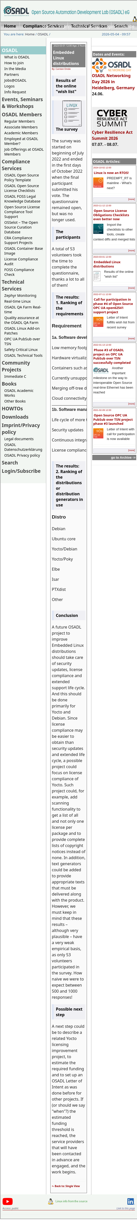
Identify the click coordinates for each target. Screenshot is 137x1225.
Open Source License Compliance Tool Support (22, 212)
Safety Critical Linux (21, 349)
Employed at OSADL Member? (21, 141)
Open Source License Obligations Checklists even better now (111, 214)
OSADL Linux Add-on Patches (22, 331)
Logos (9, 86)
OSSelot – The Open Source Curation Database (21, 227)
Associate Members (21, 127)
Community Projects (16, 366)
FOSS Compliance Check (19, 272)
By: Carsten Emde (61, 69)
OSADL (43, 34)
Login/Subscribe (119, 26)
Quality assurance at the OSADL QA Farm (21, 320)
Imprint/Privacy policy (79, 26)
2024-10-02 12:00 (102, 167)
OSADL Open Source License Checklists (21, 188)
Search (10, 462)
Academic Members (21, 132)
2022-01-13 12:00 (102, 345)
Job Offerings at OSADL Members (24, 152)
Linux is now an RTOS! (111, 172)
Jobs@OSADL (15, 80)
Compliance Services (16, 165)
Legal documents (19, 438)
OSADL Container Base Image (23, 251)
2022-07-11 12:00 (102, 294)
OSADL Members (22, 114)
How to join (14, 62)
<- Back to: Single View (66, 1186)
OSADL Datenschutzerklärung (23, 447)
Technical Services (13, 285)
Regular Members (19, 121)
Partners (11, 74)
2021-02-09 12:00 (102, 410)
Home (48, 26)
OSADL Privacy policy (22, 455)
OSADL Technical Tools (23, 355)
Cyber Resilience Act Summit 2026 (112, 133)
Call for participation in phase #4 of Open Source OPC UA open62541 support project (113, 305)
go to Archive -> (123, 457)
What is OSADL (17, 57)
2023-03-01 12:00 (102, 257)
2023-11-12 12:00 (102, 205)
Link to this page (126, 1208)
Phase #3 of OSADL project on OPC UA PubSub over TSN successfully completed (112, 356)
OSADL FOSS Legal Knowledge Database (22, 199)
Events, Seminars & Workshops (22, 102)
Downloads (15, 416)
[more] (131, 199)
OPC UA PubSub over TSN (22, 341)
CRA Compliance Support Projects (18, 240)
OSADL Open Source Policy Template (21, 177)
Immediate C (15, 376)
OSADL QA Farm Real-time (22, 309)
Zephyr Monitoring (20, 295)
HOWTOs (12, 408)
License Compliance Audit (21, 261)
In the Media (15, 68)
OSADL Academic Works (18, 393)
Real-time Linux (17, 301)
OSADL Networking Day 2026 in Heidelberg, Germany (113, 79)
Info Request (15, 92)
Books (9, 383)
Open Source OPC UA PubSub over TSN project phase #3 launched (113, 419)
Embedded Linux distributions (107, 264)
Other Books (15, 401)
